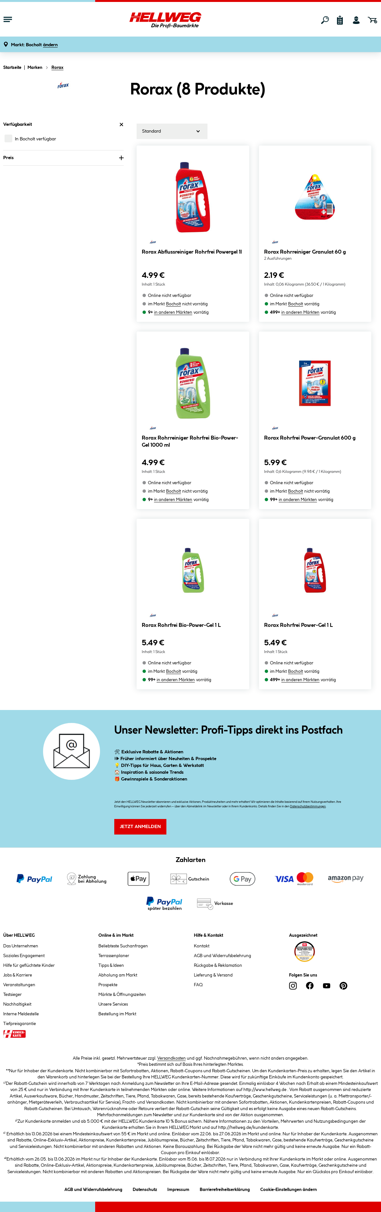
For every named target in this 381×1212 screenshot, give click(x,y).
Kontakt (201, 946)
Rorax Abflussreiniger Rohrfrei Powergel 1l (192, 252)
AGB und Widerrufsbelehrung (222, 956)
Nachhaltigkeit (17, 1004)
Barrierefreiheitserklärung (225, 1188)
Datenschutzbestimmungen (308, 806)
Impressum (178, 1188)
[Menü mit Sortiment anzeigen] (7, 20)
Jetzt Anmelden (140, 826)
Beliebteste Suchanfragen (123, 946)
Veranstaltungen (19, 985)
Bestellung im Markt (117, 1014)
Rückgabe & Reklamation (218, 965)
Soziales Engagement (24, 956)
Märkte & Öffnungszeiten (122, 995)
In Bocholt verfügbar (35, 139)
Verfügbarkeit (63, 124)
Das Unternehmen (20, 946)
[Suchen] (325, 20)
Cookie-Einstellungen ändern (288, 1188)
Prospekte (108, 985)
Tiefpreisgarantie (19, 1024)
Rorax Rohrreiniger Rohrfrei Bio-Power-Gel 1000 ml (190, 442)
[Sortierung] (172, 131)
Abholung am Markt (117, 975)
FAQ (198, 985)
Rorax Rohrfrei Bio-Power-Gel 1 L (181, 625)
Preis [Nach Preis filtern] (63, 158)
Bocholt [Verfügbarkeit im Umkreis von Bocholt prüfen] (173, 304)
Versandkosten (171, 1058)
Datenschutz (145, 1188)
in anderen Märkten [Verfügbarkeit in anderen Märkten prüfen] (173, 312)
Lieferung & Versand (213, 975)
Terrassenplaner (113, 956)
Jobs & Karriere (17, 975)
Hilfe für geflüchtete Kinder (29, 965)
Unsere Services (113, 1004)
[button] (34, 45)
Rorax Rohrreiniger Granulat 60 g (305, 252)
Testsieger (12, 995)
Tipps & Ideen (111, 965)
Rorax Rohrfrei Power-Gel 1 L (298, 625)
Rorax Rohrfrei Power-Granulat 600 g (310, 438)
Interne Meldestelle (21, 1014)
